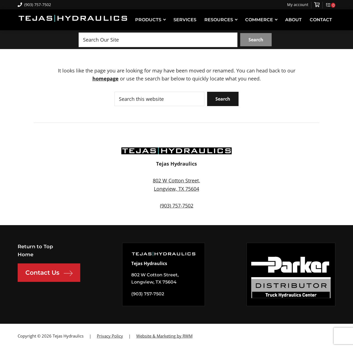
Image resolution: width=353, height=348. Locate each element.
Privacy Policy (110, 336)
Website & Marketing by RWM (164, 336)
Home (25, 255)
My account (297, 4)
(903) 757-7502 (34, 4)
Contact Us (49, 273)
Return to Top (35, 247)
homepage (105, 78)
